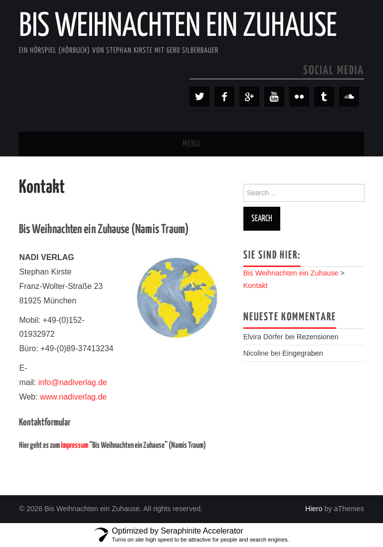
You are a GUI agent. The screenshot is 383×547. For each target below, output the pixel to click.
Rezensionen (318, 337)
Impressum (74, 445)
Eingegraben (302, 353)
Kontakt (255, 285)
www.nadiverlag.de (73, 397)
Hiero (313, 509)
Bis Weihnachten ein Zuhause (178, 27)
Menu (191, 143)
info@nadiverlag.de (72, 382)
